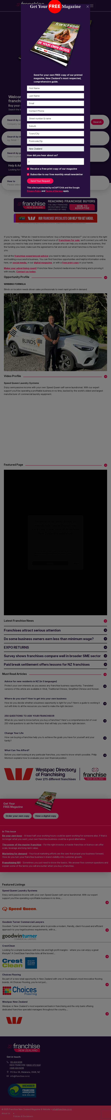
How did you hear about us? (42, 155)
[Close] (87, 6)
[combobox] (55, 161)
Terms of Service (54, 191)
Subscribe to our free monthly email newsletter (56, 174)
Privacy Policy (34, 191)
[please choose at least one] (28, 161)
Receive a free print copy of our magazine (53, 168)
